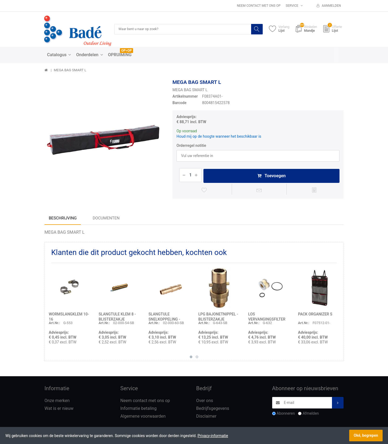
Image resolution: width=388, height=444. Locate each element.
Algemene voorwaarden (143, 417)
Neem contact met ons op (258, 6)
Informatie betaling (138, 410)
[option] (104, 139)
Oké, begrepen (366, 435)
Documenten (106, 219)
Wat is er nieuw (59, 410)
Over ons (204, 402)
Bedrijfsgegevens (212, 410)
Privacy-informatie (213, 436)
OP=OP (126, 51)
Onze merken (57, 402)
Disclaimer (206, 417)
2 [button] (197, 358)
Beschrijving (63, 219)
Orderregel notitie (191, 146)
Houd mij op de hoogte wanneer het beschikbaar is (218, 136)
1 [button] (191, 358)
